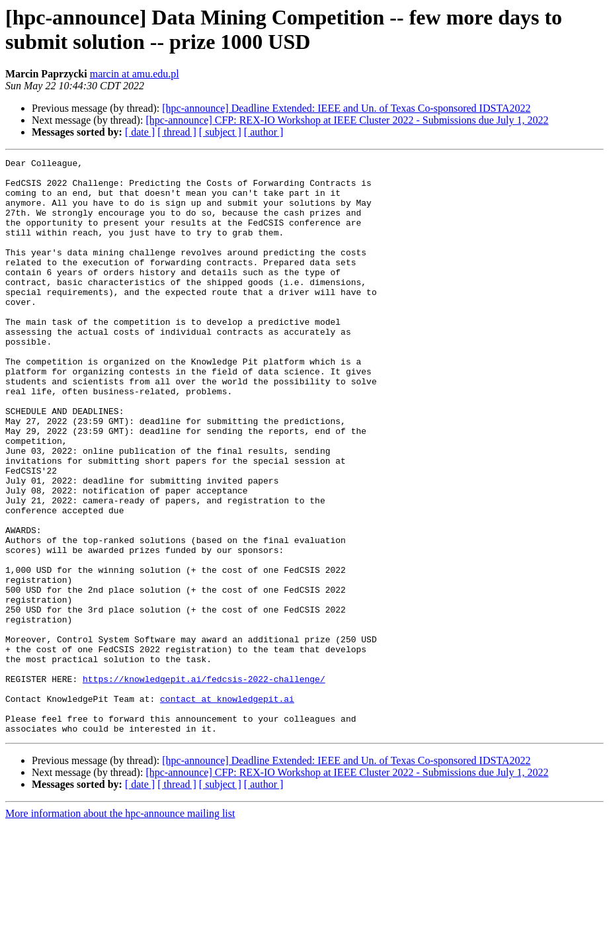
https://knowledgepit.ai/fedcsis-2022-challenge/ (204, 784)
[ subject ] (220, 132)
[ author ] (264, 132)
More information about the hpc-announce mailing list (120, 928)
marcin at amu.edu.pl (134, 73)
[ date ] (140, 132)
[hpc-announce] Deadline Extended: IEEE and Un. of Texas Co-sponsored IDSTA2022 (346, 108)
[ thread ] (176, 132)
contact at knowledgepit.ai (227, 808)
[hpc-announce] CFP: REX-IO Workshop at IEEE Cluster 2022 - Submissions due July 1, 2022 (346, 120)
